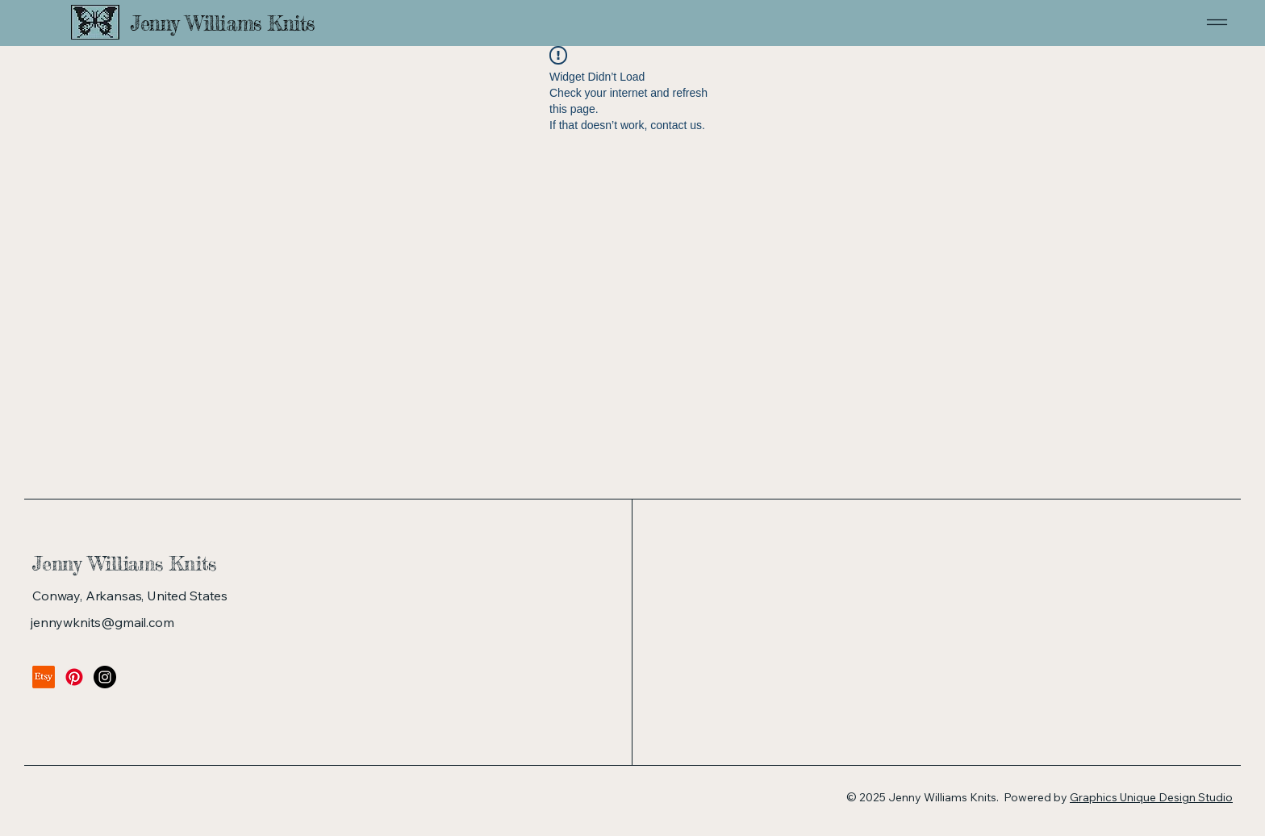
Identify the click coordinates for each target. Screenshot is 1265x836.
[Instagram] (105, 677)
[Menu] (1171, 22)
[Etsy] (43, 677)
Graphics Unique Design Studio (1151, 797)
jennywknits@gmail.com (102, 622)
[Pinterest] (74, 677)
